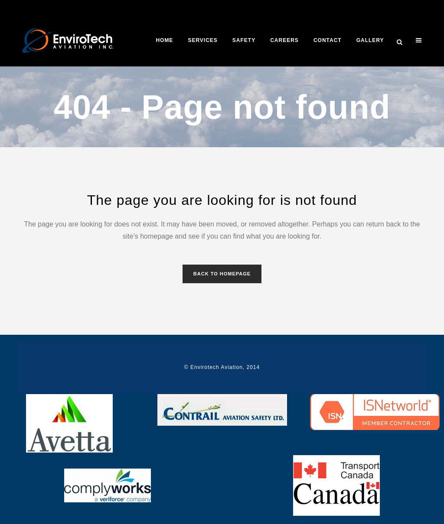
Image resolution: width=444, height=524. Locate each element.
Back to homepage (222, 273)
